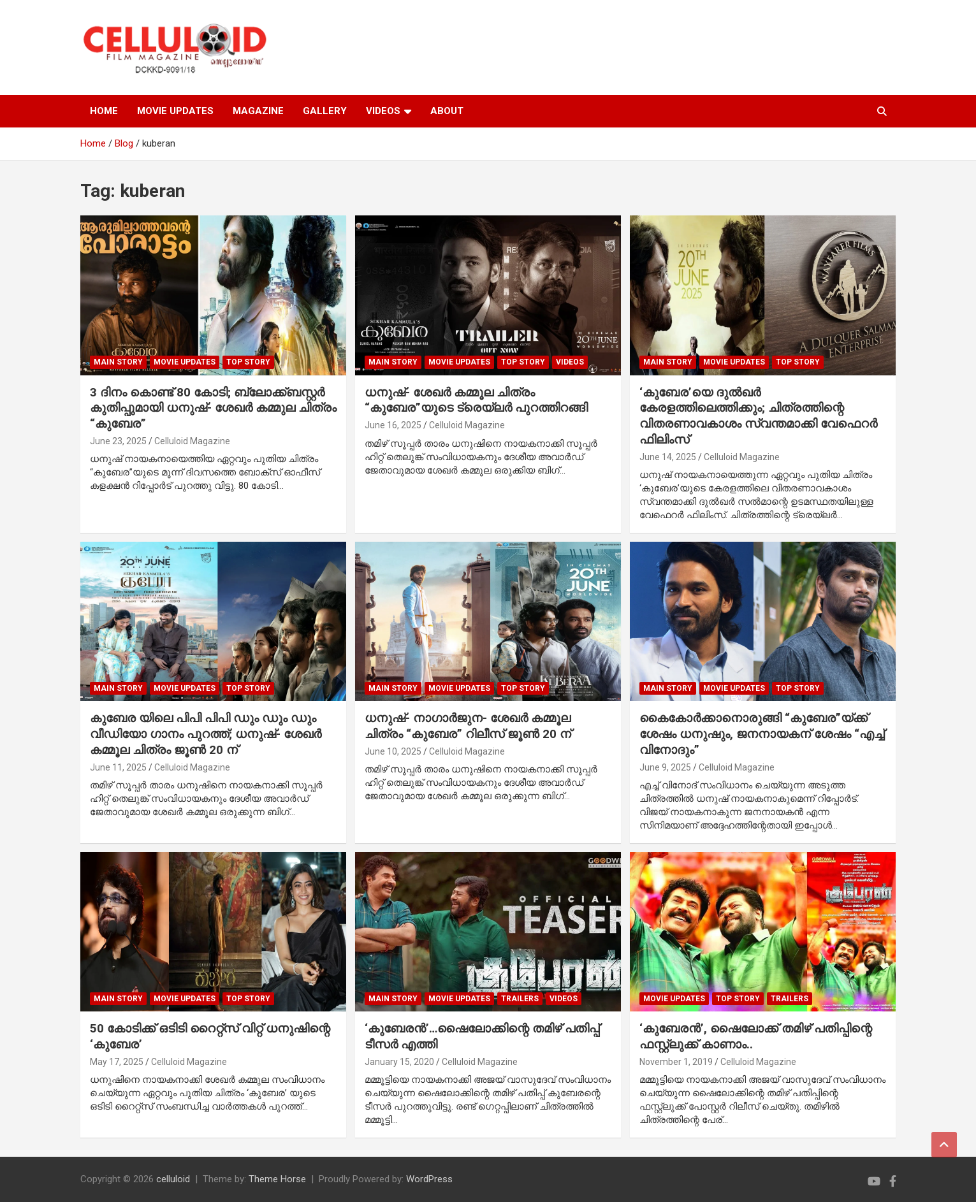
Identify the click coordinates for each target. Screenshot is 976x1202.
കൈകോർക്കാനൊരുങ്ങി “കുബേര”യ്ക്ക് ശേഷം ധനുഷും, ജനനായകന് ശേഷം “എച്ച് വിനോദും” (761, 734)
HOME (104, 111)
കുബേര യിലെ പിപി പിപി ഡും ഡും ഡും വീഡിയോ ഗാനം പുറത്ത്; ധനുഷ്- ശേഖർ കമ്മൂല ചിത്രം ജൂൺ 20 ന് (205, 734)
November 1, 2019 (676, 1062)
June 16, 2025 (393, 425)
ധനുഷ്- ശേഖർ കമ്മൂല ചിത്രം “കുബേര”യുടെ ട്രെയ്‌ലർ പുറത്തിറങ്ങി (476, 400)
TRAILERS (520, 998)
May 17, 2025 (116, 1062)
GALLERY (325, 111)
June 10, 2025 (393, 751)
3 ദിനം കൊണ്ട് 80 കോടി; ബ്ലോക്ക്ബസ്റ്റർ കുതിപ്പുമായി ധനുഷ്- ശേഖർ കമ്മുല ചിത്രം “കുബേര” (213, 408)
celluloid (173, 1179)
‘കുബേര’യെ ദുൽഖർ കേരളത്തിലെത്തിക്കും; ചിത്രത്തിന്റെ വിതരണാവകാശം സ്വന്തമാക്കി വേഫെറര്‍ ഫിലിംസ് (758, 416)
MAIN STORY (118, 362)
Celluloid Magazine (192, 441)
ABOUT (446, 111)
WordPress (429, 1179)
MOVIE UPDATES (175, 111)
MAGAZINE (258, 111)
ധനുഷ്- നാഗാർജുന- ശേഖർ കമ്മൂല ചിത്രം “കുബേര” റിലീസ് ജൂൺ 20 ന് (468, 726)
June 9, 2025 (665, 767)
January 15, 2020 (399, 1062)
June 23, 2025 (118, 441)
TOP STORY (248, 362)
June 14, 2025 (667, 457)
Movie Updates (184, 362)
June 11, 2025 (118, 767)
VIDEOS (383, 111)
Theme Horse (277, 1179)
